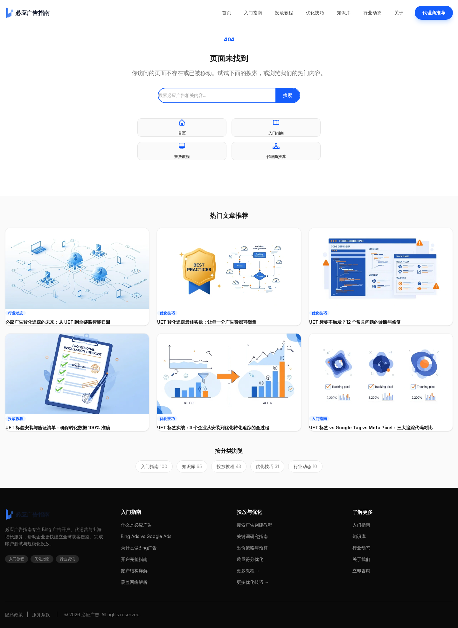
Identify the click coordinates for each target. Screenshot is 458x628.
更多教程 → (248, 570)
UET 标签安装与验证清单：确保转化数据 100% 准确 (57, 427)
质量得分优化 (250, 559)
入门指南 (253, 12)
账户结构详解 (134, 570)
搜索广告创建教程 (254, 525)
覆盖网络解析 (134, 582)
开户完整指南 (134, 559)
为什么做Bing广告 (139, 547)
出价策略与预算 (252, 547)
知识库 (343, 12)
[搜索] (216, 95)
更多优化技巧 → (253, 582)
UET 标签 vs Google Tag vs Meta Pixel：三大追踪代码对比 (371, 427)
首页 (226, 12)
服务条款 (41, 614)
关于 (399, 12)
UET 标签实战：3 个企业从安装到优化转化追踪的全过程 (213, 427)
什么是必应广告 (136, 525)
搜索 (287, 95)
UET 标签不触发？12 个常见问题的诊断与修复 (355, 322)
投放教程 (284, 12)
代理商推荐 (433, 12)
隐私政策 (14, 614)
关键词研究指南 (252, 536)
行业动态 (372, 12)
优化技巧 (315, 12)
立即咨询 (361, 570)
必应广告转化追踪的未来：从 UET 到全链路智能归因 (57, 322)
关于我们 (361, 559)
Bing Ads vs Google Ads (146, 536)
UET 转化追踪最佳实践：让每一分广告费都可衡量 (206, 322)
